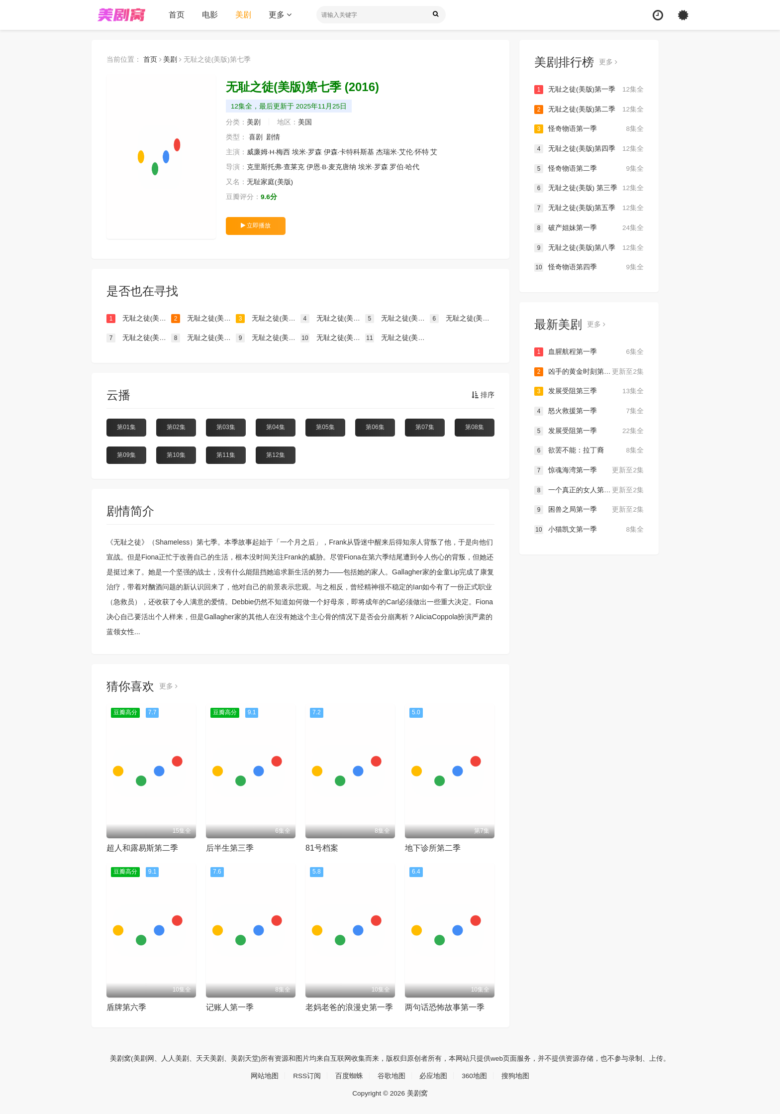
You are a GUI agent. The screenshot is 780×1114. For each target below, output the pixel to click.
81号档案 (321, 848)
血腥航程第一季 (589, 351)
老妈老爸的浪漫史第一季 (349, 1007)
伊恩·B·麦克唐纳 (331, 167)
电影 (210, 14)
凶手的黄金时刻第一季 (589, 371)
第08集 (474, 427)
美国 (305, 122)
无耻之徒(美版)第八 (203, 338)
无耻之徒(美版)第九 (138, 338)
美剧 (243, 14)
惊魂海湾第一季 (589, 470)
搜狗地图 (516, 1075)
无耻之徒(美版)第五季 (589, 208)
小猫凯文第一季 (589, 529)
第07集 (424, 427)
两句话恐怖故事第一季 (445, 1007)
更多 (280, 14)
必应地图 (434, 1075)
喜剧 (256, 137)
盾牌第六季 (126, 1007)
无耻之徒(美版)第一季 (589, 90)
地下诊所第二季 (433, 848)
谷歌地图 (391, 1075)
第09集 (126, 454)
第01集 (126, 427)
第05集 (325, 427)
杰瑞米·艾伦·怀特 (403, 152)
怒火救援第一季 (589, 411)
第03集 (225, 427)
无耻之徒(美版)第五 (462, 318)
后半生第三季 (230, 848)
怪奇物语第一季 (589, 129)
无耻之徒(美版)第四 (397, 318)
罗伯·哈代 (405, 167)
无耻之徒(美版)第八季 (589, 247)
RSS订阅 (306, 1075)
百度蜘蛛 (349, 1075)
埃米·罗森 (307, 152)
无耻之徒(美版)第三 (138, 318)
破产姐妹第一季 (589, 227)
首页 (177, 14)
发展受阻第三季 (589, 391)
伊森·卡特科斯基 (349, 152)
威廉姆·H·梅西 (269, 152)
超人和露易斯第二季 (142, 848)
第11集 (225, 454)
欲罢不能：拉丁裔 (589, 450)
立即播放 (256, 225)
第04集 (275, 427)
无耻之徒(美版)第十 (268, 338)
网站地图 (264, 1075)
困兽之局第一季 (589, 509)
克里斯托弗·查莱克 (275, 167)
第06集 (375, 427)
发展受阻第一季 (589, 430)
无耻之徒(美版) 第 (332, 318)
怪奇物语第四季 (589, 267)
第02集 (176, 427)
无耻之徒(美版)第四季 (589, 149)
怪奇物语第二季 (589, 168)
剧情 (274, 137)
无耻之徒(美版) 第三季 (589, 188)
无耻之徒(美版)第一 (268, 318)
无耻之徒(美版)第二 (203, 318)
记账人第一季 (230, 1007)
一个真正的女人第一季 (589, 489)
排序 (483, 395)
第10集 (176, 454)
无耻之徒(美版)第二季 (589, 109)
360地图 (475, 1075)
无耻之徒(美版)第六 (397, 338)
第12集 (275, 454)
